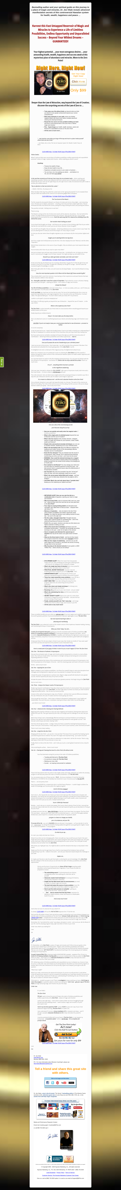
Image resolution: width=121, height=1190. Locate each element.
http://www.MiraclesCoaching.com (43, 1063)
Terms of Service (70, 1172)
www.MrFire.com (38, 1057)
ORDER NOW (34, 918)
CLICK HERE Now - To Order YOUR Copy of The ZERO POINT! (58, 152)
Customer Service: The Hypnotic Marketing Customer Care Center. (60, 1175)
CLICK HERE (40, 911)
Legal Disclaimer (50, 1172)
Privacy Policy (60, 1172)
